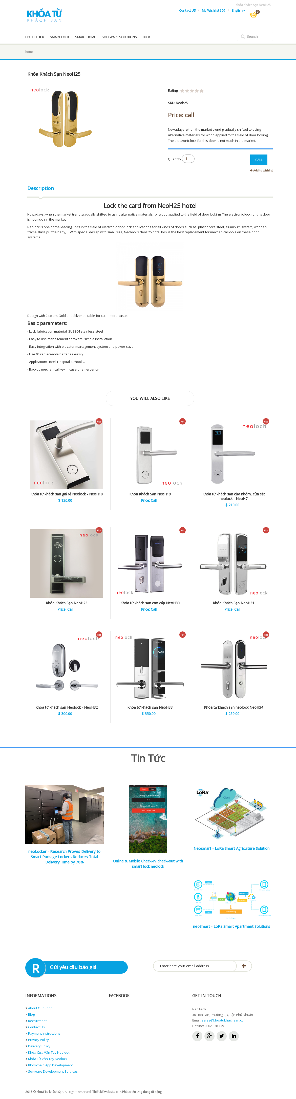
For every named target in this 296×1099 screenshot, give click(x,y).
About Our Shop (40, 1008)
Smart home (85, 37)
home (29, 52)
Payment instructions (44, 1033)
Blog (31, 1014)
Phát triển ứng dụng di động (142, 1092)
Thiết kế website (103, 1092)
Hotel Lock (34, 37)
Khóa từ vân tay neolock (47, 1058)
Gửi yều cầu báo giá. (74, 967)
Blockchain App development (50, 1065)
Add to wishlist (261, 170)
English (238, 10)
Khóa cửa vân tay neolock (49, 1052)
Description (40, 188)
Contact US (187, 10)
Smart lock (59, 37)
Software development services (53, 1071)
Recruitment (37, 1020)
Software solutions (119, 37)
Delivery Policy (39, 1046)
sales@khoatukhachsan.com (224, 1020)
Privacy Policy (38, 1039)
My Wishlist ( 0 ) (214, 10)
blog (147, 37)
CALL (258, 160)
